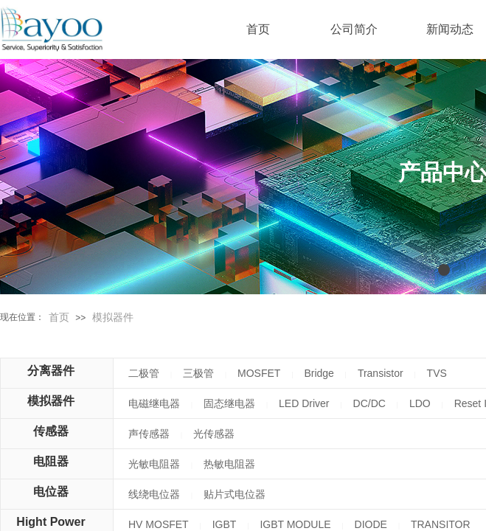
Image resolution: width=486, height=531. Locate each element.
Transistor (380, 373)
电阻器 (51, 461)
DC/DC (369, 403)
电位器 (51, 491)
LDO (420, 403)
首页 (59, 317)
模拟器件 (112, 317)
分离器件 (50, 370)
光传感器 (214, 434)
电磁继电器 (154, 403)
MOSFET (258, 373)
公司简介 (354, 29)
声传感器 (149, 434)
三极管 (198, 373)
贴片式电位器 (234, 494)
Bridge (318, 373)
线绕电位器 (154, 494)
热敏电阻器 (229, 464)
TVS (437, 373)
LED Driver (304, 403)
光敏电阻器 (154, 464)
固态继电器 (229, 403)
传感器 (51, 431)
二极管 (143, 373)
